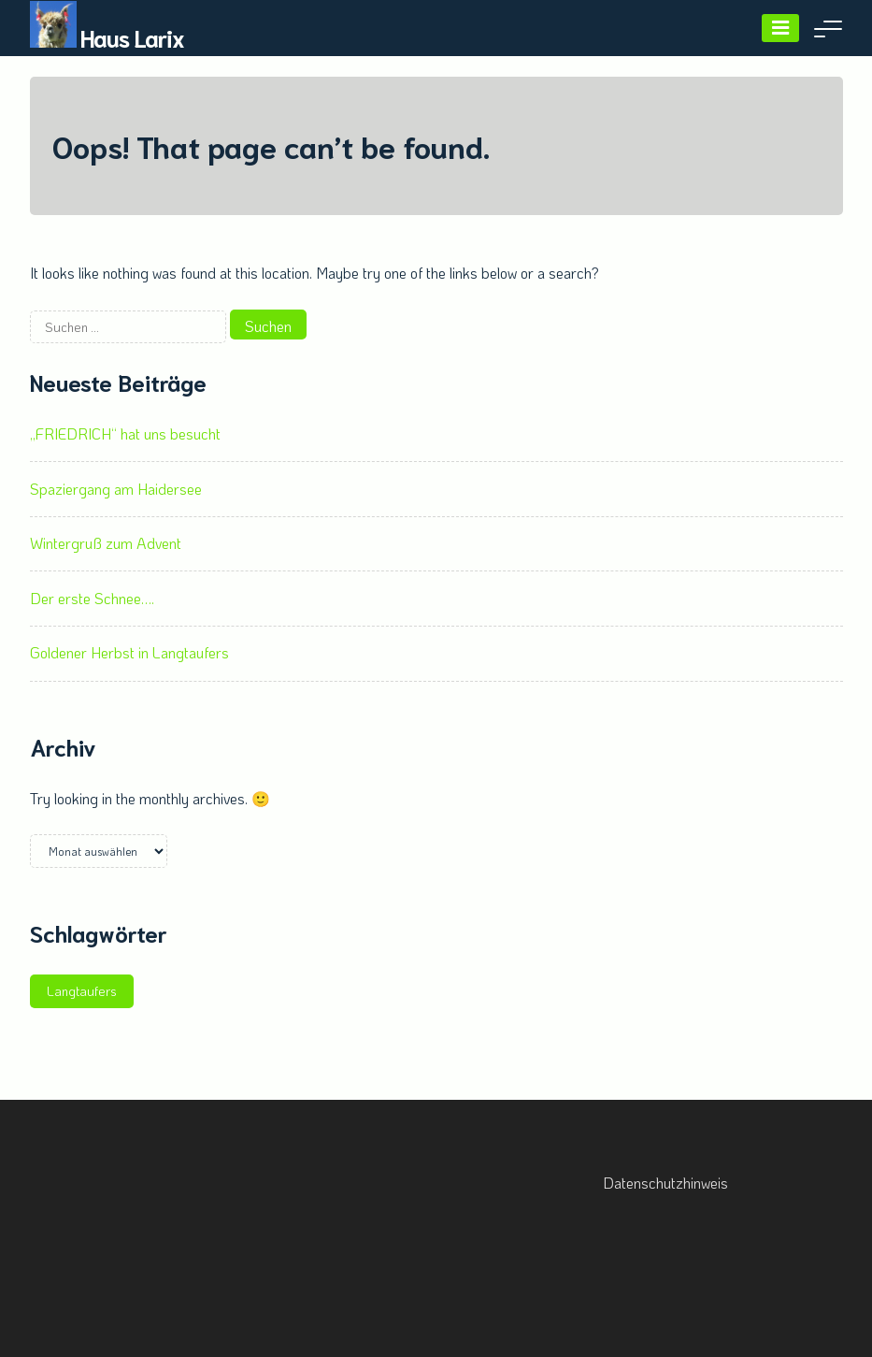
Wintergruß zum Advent (105, 543)
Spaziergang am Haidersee (116, 488)
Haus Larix (132, 37)
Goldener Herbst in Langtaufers (129, 652)
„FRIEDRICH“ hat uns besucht (125, 433)
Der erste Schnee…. (92, 598)
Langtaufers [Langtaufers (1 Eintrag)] (82, 991)
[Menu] (780, 28)
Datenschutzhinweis (665, 1182)
